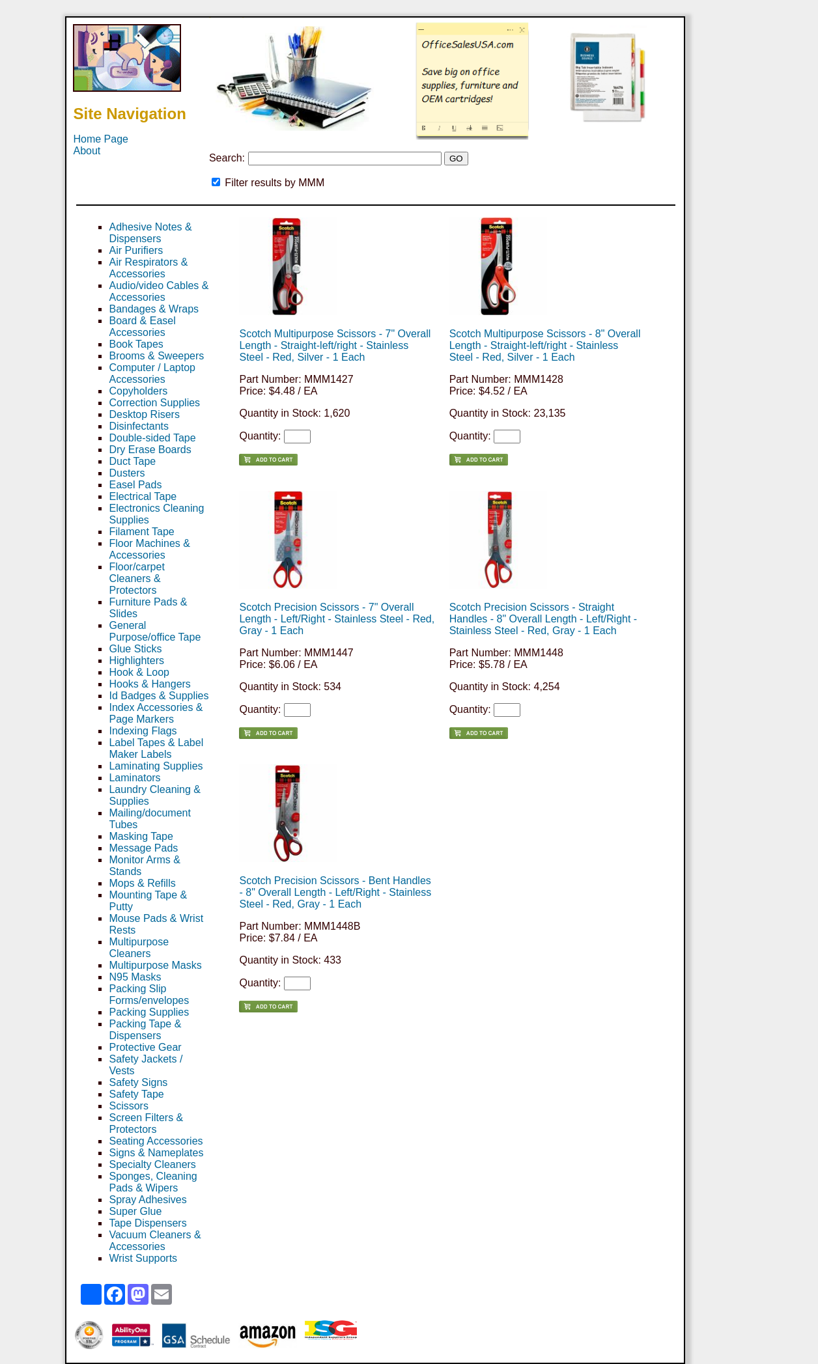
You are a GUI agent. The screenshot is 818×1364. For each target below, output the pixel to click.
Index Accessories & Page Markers (156, 713)
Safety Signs (138, 1082)
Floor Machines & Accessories (149, 549)
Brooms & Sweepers (156, 355)
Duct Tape (132, 461)
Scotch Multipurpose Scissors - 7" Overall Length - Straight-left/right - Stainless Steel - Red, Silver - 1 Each (334, 345)
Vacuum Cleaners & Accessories (155, 1240)
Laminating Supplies (156, 766)
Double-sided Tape (152, 437)
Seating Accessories (156, 1141)
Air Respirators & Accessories (148, 268)
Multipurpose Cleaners (139, 947)
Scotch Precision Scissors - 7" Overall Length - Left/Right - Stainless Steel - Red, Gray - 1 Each (336, 619)
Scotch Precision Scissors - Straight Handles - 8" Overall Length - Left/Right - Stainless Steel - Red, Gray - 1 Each (543, 619)
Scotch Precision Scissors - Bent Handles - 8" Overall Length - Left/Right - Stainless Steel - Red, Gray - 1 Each (335, 892)
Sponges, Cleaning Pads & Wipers (153, 1182)
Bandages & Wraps (154, 308)
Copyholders (138, 391)
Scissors (128, 1105)
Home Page (100, 139)
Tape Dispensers (147, 1223)
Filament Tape (141, 531)
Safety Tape (136, 1094)
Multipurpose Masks (155, 965)
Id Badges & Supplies (158, 695)
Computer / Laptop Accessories (152, 373)
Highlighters (136, 660)
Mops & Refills (142, 883)
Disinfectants (139, 426)
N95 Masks (135, 976)
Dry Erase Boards (150, 449)
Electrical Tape (142, 496)
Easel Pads (135, 484)
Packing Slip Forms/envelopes (149, 994)
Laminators (134, 777)
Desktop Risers (144, 414)
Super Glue (135, 1211)
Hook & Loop (139, 672)
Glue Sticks (135, 648)
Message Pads (143, 848)
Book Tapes (136, 344)
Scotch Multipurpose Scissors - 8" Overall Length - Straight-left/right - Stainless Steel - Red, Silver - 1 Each (545, 345)
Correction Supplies (154, 402)
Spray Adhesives (147, 1199)
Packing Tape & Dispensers (145, 1029)
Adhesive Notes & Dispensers (150, 232)
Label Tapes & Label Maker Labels (156, 748)
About (86, 150)
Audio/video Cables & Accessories (158, 291)
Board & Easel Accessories (142, 326)
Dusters (127, 473)
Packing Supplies (149, 1012)
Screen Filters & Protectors (146, 1123)
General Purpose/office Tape (155, 631)
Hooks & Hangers (149, 683)
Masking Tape (141, 836)
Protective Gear (145, 1047)
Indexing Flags (142, 730)
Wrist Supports (143, 1258)
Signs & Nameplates (156, 1152)
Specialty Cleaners (152, 1164)
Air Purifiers (136, 250)
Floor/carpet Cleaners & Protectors (136, 578)
